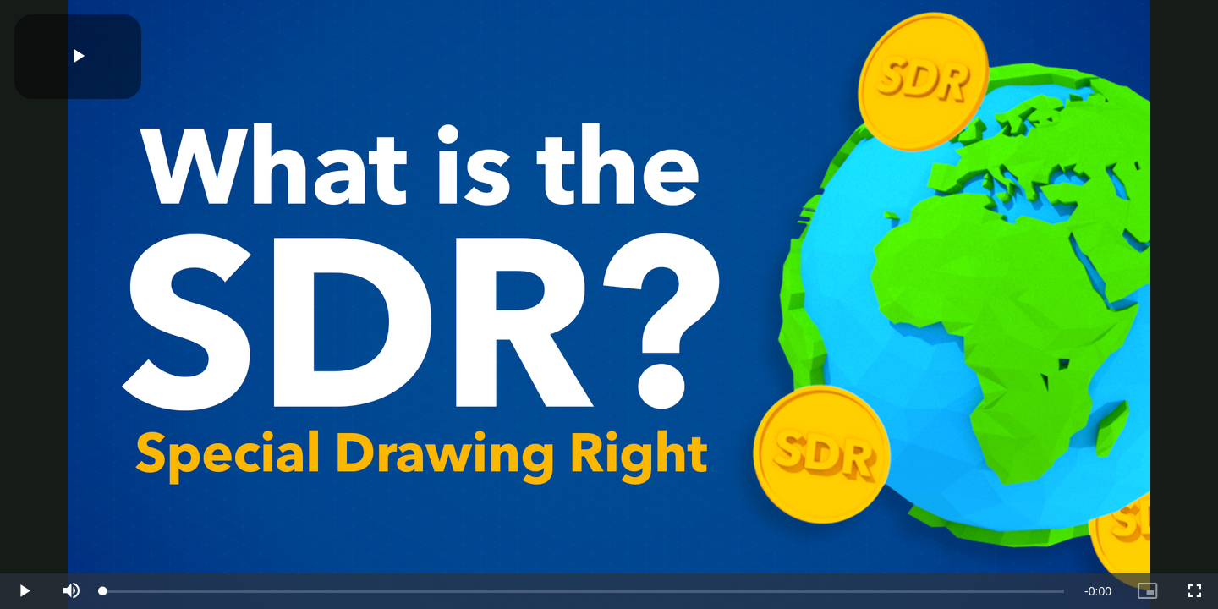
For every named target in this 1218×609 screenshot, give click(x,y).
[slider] (583, 591)
